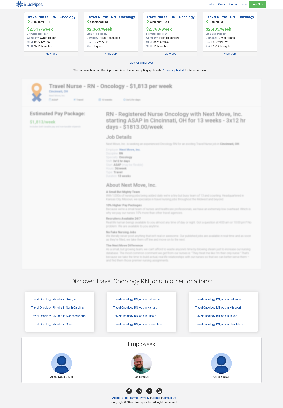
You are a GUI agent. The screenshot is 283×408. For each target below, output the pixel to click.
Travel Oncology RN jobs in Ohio (51, 324)
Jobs (211, 4)
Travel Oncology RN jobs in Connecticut (137, 324)
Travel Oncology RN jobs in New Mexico (220, 324)
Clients (155, 398)
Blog (125, 398)
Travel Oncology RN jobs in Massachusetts (58, 316)
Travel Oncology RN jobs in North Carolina (57, 307)
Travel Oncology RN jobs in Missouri (218, 307)
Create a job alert (173, 70)
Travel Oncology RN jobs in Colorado (218, 299)
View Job (51, 53)
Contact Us (169, 398)
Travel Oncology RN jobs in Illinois (134, 316)
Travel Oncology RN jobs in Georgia (53, 299)
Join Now (258, 4)
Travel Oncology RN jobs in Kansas (135, 307)
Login (243, 4)
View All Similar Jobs (141, 62)
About (116, 398)
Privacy (144, 398)
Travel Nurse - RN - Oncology (51, 17)
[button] (221, 4)
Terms (134, 398)
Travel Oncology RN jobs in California (136, 299)
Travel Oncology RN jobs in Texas (216, 316)
